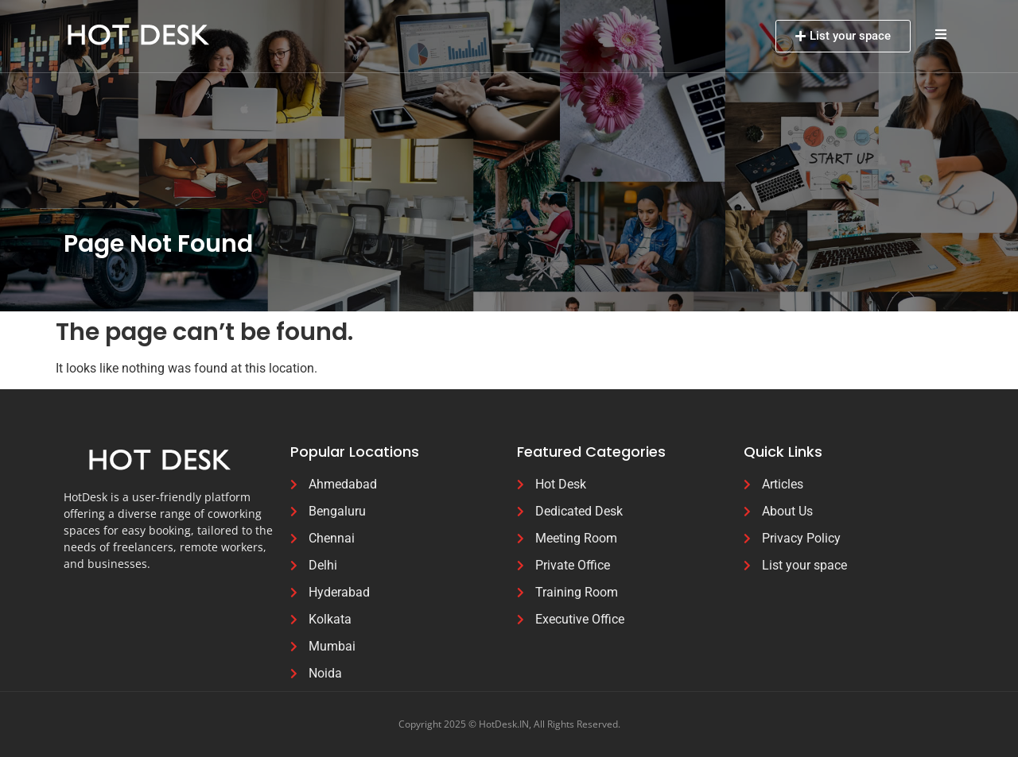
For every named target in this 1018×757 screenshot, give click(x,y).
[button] (940, 34)
